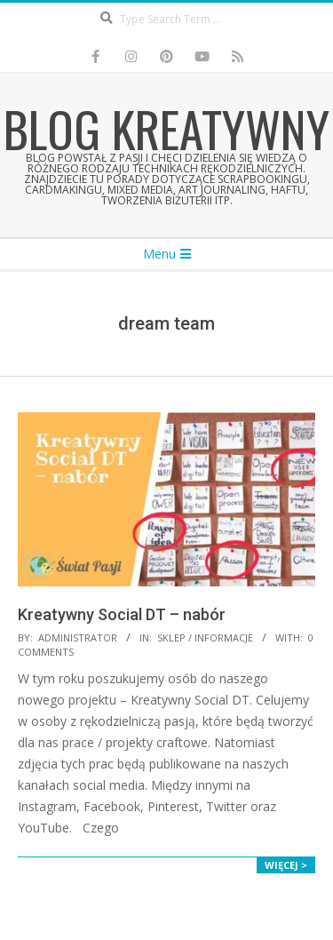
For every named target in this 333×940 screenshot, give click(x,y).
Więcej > (286, 865)
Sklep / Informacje (205, 637)
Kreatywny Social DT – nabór (122, 614)
